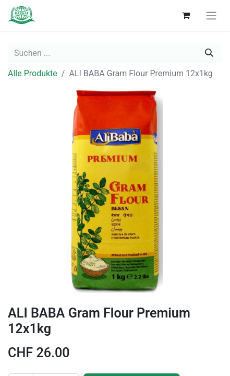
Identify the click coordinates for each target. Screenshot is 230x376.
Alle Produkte (32, 73)
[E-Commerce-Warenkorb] (185, 15)
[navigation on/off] (211, 15)
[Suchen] (209, 53)
